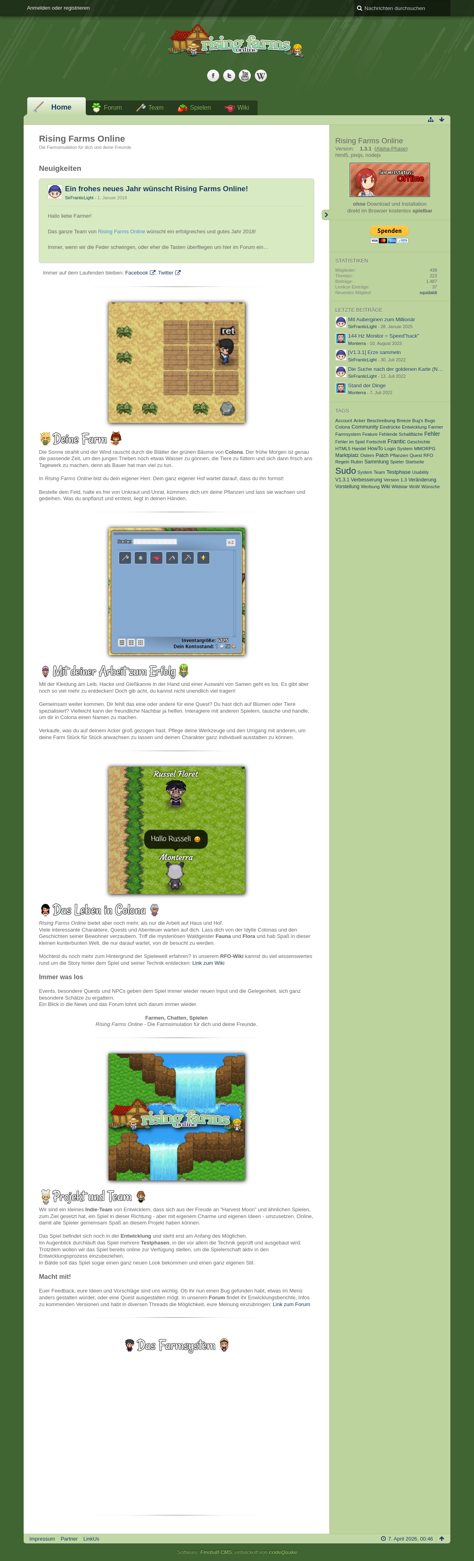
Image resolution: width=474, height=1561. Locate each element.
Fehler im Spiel (350, 441)
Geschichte (418, 441)
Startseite (414, 461)
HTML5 (343, 448)
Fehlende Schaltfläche (401, 434)
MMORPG (424, 448)
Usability (420, 472)
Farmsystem (348, 434)
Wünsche (431, 486)
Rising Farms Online (121, 231)
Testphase (399, 472)
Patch (381, 455)
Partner (69, 1539)
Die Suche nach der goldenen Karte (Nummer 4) (404, 369)
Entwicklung (414, 426)
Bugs (430, 420)
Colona (342, 426)
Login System (399, 448)
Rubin (357, 461)
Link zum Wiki (208, 963)
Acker (359, 420)
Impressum (42, 1539)
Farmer (435, 426)
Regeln (342, 461)
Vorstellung (347, 486)
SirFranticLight (79, 197)
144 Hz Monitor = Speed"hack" (383, 336)
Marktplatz (347, 455)
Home (61, 107)
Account (343, 420)
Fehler (432, 434)
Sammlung (376, 462)
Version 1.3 (395, 479)
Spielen (200, 107)
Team (155, 107)
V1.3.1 (342, 480)
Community (364, 427)
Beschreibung (381, 420)
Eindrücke (390, 426)
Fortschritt (376, 441)
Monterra (357, 343)
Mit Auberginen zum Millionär (381, 320)
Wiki (243, 107)
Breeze (404, 420)
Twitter (165, 273)
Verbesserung (366, 480)
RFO (428, 455)
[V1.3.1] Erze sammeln (374, 352)
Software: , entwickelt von (237, 1552)
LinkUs (91, 1539)
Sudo (345, 471)
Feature (369, 434)
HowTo (375, 448)
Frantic (396, 441)
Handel (359, 448)
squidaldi (428, 292)
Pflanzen (399, 455)
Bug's (417, 420)
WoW (414, 486)
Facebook (136, 273)
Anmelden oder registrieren (58, 8)
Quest (415, 455)
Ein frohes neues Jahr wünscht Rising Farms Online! (156, 189)
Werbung (370, 486)
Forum (113, 107)
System (364, 472)
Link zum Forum (291, 1304)
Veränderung (422, 480)
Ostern (367, 455)
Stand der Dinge (367, 386)
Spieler (397, 461)
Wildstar (400, 486)
